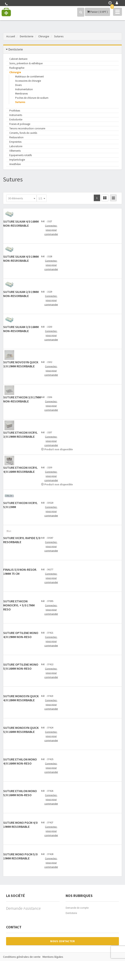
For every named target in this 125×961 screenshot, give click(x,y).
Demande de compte (77, 908)
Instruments (15, 115)
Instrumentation (24, 89)
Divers (18, 85)
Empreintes (15, 142)
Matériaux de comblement (29, 76)
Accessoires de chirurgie (28, 81)
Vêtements (15, 150)
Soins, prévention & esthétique (26, 63)
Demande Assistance (23, 908)
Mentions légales (53, 957)
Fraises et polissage (19, 124)
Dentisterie (71, 913)
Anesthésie (15, 164)
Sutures (20, 102)
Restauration (16, 137)
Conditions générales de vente (22, 957)
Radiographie (16, 68)
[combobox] (21, 198)
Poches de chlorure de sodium (31, 98)
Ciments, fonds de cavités (23, 133)
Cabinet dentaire (18, 59)
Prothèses (14, 110)
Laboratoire (15, 146)
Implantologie (17, 159)
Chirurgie (15, 72)
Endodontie (15, 119)
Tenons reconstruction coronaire (27, 128)
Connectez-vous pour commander (51, 230)
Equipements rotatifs (20, 155)
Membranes (21, 93)
